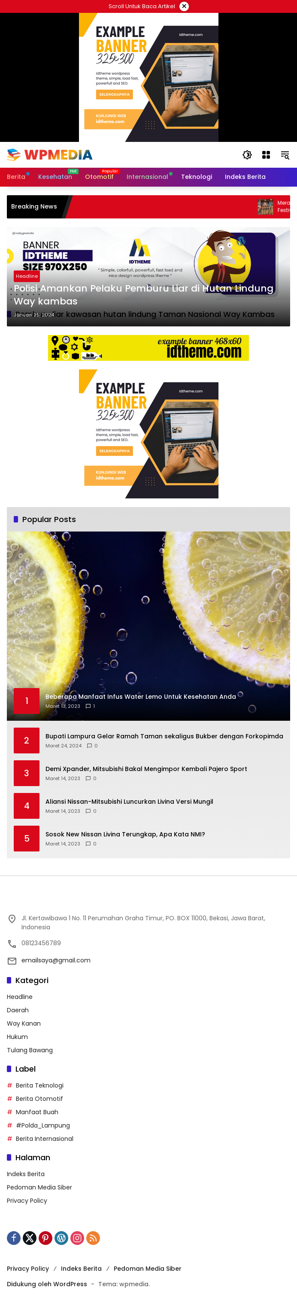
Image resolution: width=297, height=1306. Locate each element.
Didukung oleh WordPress (47, 1284)
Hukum (17, 1037)
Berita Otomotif (39, 1098)
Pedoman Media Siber (39, 1187)
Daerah (18, 1010)
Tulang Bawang (30, 1050)
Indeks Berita (26, 1174)
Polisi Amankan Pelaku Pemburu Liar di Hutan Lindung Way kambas (143, 295)
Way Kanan (24, 1023)
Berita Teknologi (40, 1085)
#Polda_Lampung (43, 1125)
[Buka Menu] (266, 155)
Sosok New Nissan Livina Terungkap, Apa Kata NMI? (125, 834)
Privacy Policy (27, 1200)
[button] (247, 155)
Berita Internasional (44, 1138)
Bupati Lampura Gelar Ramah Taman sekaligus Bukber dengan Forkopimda (164, 736)
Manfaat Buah (37, 1112)
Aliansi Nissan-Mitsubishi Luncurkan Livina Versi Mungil (129, 802)
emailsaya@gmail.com (56, 960)
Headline (27, 276)
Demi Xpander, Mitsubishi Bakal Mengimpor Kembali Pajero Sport (146, 769)
